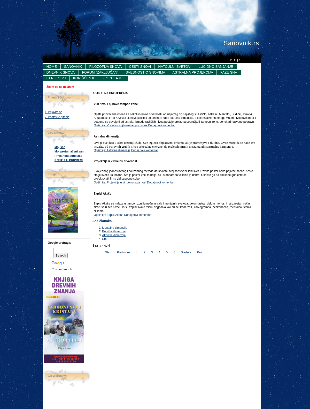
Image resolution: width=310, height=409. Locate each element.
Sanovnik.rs (241, 43)
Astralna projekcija (192, 72)
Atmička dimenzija (114, 235)
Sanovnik (73, 66)
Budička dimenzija (114, 231)
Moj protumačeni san (69, 151)
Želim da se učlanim (60, 87)
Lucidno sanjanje (216, 66)
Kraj (199, 252)
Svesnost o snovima (145, 72)
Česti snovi (140, 66)
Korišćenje (84, 78)
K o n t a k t (113, 78)
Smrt (105, 239)
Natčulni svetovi (174, 66)
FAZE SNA (228, 72)
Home (51, 66)
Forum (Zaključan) (100, 72)
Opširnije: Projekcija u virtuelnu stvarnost (120, 182)
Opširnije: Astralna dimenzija (112, 150)
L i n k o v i (56, 78)
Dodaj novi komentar (161, 125)
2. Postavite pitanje (57, 117)
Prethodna (123, 252)
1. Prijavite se (53, 112)
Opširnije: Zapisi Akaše (109, 215)
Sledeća (186, 252)
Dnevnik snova (60, 72)
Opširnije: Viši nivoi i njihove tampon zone (121, 125)
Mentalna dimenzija (114, 227)
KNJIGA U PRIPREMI (68, 160)
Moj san (59, 147)
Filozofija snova (105, 66)
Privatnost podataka (68, 156)
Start (108, 252)
